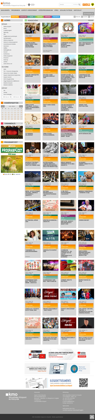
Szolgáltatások (66, 10)
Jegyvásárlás (88, 14)
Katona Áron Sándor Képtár (10, 73)
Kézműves (6, 46)
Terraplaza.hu (37, 400)
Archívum (75, 4)
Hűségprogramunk (45, 10)
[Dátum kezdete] (6, 97)
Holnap (5, 92)
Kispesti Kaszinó (7, 77)
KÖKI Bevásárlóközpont (40, 396)
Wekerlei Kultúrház (8, 85)
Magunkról (5, 10)
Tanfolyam (23, 16)
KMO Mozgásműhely (9, 79)
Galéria (84, 16)
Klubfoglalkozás (7, 50)
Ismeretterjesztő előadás (10, 44)
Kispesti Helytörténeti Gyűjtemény (12, 75)
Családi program (8, 30)
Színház (5, 61)
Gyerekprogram (7, 38)
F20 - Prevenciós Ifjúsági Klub (11, 71)
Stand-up (6, 59)
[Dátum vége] (17, 97)
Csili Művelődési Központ (40, 401)
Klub (31, 16)
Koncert (5, 52)
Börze (5, 28)
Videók (91, 16)
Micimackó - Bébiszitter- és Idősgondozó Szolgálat (46, 398)
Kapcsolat (78, 10)
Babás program (7, 26)
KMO (5, 69)
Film (5, 34)
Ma (4, 90)
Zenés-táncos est (8, 63)
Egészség (6, 32)
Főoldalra (90, 20)
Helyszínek (5, 67)
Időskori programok (8, 40)
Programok (15, 10)
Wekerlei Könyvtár (8, 83)
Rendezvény (15, 16)
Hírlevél (77, 16)
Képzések (47, 16)
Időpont (4, 88)
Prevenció (56, 16)
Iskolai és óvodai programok (10, 42)
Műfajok (4, 24)
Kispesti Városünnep (29, 10)
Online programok (8, 56)
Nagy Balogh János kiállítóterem (11, 81)
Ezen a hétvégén (8, 94)
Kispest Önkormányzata (40, 395)
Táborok (39, 16)
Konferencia (6, 54)
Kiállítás (5, 48)
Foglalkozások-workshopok (10, 36)
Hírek (56, 10)
